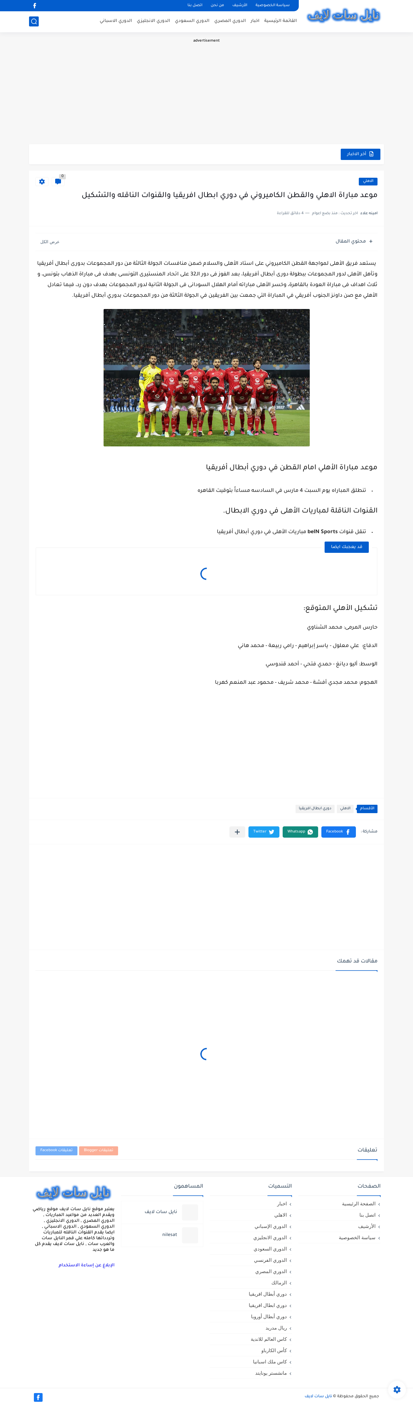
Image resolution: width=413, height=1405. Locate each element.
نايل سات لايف (318, 1396)
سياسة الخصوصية (273, 6)
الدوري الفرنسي (270, 1260)
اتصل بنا (194, 6)
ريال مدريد (276, 1327)
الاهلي (368, 181)
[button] (338, 832)
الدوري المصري (230, 21)
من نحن (217, 6)
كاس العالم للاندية (269, 1339)
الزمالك (279, 1282)
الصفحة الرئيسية (359, 1203)
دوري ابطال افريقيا (315, 809)
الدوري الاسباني (116, 21)
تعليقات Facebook (56, 1151)
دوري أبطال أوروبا (269, 1316)
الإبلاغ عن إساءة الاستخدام (87, 1265)
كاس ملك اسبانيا (270, 1361)
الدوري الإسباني (271, 1226)
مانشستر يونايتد (271, 1373)
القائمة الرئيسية (280, 21)
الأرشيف (239, 6)
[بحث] (34, 21)
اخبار (255, 21)
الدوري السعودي (192, 21)
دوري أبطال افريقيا (268, 1294)
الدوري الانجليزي (153, 21)
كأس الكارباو (274, 1350)
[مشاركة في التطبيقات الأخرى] (237, 832)
